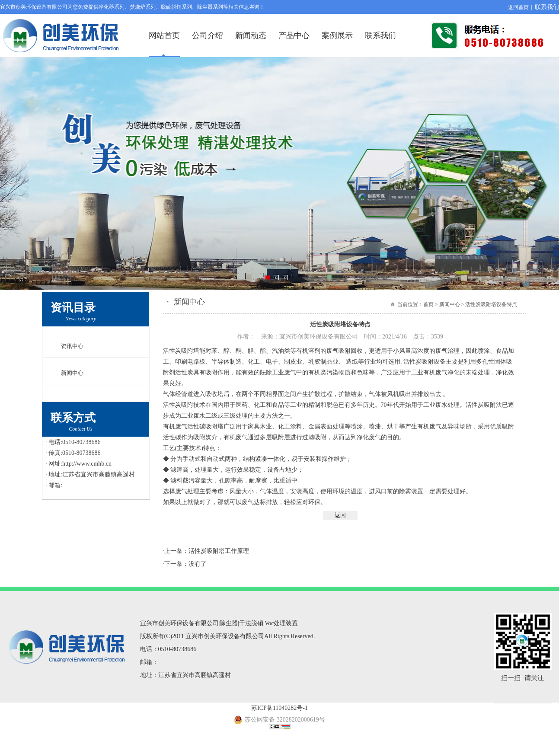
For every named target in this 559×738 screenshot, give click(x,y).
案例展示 (337, 35)
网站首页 (164, 35)
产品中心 (294, 35)
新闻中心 (72, 373)
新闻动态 (250, 35)
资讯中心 (72, 346)
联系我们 (547, 7)
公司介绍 (207, 35)
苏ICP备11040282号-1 (279, 708)
